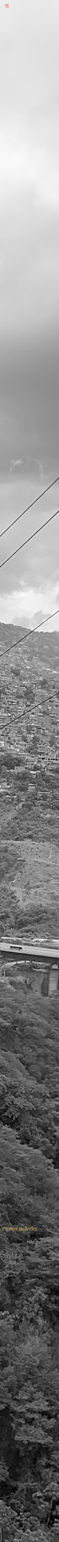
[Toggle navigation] (7, 6)
